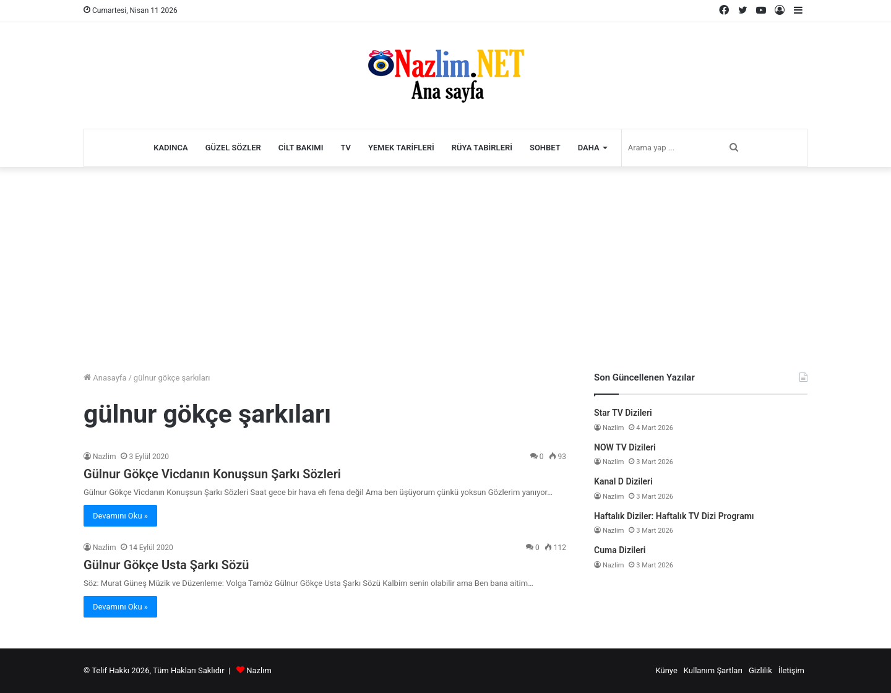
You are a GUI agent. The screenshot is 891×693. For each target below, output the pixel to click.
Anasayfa (105, 377)
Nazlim (104, 456)
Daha (589, 147)
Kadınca (170, 147)
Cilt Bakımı (301, 147)
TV (345, 147)
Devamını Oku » (120, 515)
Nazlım (259, 670)
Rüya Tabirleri (482, 147)
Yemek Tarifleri (401, 147)
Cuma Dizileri (619, 550)
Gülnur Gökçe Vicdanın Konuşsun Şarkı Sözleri (212, 474)
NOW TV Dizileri (625, 447)
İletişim (791, 670)
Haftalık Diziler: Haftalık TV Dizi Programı (674, 516)
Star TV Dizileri (623, 413)
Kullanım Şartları (713, 670)
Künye (666, 670)
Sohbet (545, 147)
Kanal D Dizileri (623, 481)
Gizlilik (760, 670)
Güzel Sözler (233, 147)
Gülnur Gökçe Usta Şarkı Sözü (166, 564)
